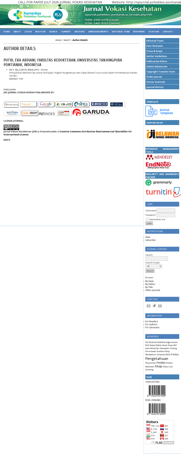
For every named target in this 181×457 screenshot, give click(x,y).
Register (40, 31)
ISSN (148, 400)
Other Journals (152, 290)
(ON (153, 400)
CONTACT (168, 31)
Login (28, 31)
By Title (149, 287)
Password (150, 215)
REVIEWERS (139, 31)
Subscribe (150, 240)
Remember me (157, 219)
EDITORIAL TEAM (121, 31)
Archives (80, 31)
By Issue (149, 281)
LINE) (157, 400)
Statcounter (10, 89)
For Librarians (152, 327)
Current (66, 31)
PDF (21, 79)
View (147, 237)
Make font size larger (160, 305)
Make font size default (154, 305)
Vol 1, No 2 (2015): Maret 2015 (24, 69)
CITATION (153, 31)
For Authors (151, 324)
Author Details (80, 40)
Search (53, 31)
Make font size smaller (148, 305)
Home (7, 31)
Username (151, 210)
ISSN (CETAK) (152, 381)
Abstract (13, 79)
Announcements (98, 31)
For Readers (151, 321)
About (17, 31)
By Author (150, 284)
